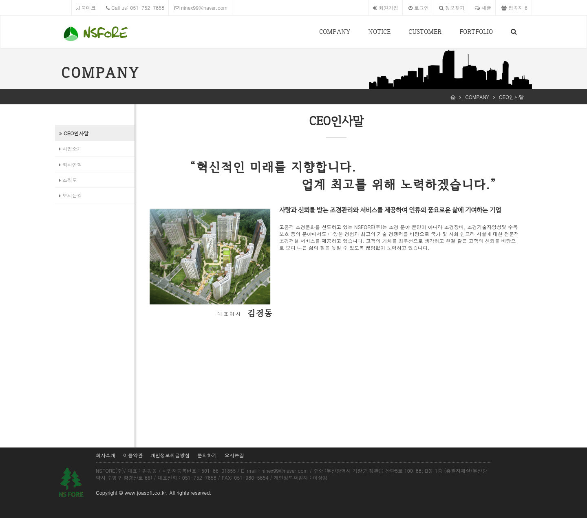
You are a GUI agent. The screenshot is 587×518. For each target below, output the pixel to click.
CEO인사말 (511, 96)
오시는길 (70, 195)
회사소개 (105, 455)
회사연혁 (70, 164)
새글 (483, 7)
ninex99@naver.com (200, 7)
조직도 (68, 179)
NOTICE (379, 31)
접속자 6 (514, 7)
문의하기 (207, 455)
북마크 (86, 7)
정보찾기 (452, 7)
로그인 (418, 7)
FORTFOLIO (476, 31)
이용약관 (133, 455)
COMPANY (334, 31)
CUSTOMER (424, 31)
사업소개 (70, 148)
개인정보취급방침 (170, 455)
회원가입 (385, 7)
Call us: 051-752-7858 (135, 7)
